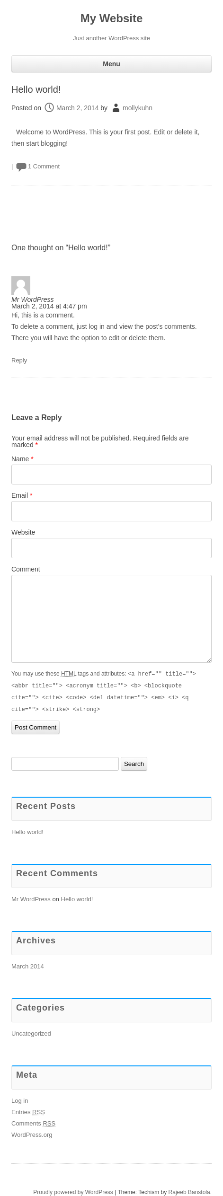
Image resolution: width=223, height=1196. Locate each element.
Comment (25, 569)
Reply (19, 360)
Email (21, 495)
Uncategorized (31, 1031)
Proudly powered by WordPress (73, 1190)
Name (22, 459)
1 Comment (44, 166)
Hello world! (36, 89)
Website (23, 532)
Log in (19, 1098)
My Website (111, 18)
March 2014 (27, 964)
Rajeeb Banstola (189, 1190)
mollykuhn (137, 108)
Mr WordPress (32, 299)
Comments (33, 1121)
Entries (28, 1110)
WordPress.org (31, 1132)
